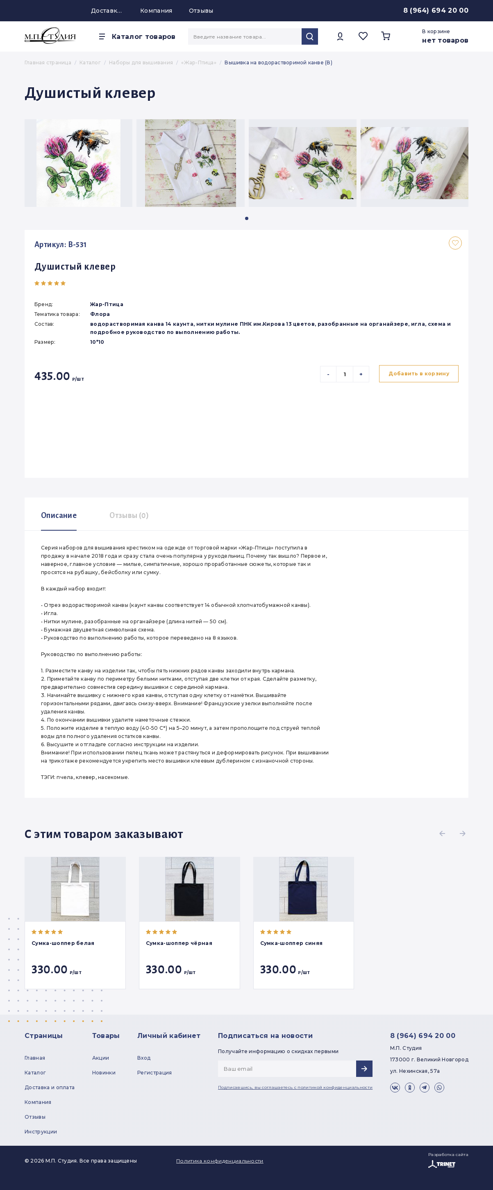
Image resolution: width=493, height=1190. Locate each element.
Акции (100, 1058)
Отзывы (201, 10)
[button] (246, 218)
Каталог (35, 1073)
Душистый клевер (75, 267)
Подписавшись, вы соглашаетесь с (295, 1087)
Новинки (104, 1073)
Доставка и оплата (107, 10)
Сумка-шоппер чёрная (179, 943)
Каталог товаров (144, 37)
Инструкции (41, 1132)
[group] (78, 163)
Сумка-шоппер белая (63, 943)
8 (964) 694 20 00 (435, 10)
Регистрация (154, 1073)
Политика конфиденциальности (220, 1161)
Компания (156, 10)
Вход (143, 1058)
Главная (35, 1058)
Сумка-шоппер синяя (291, 943)
